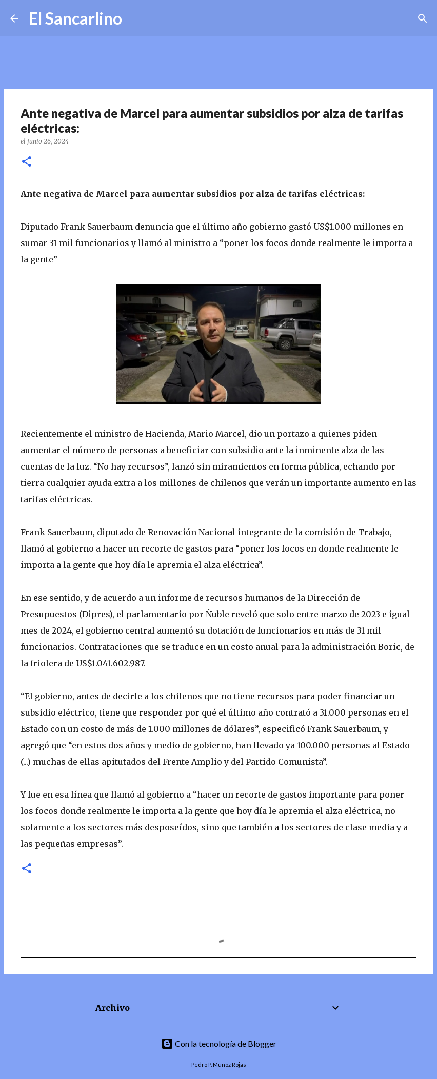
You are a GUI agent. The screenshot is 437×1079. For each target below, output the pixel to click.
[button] (27, 162)
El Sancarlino (75, 18)
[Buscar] (136, 18)
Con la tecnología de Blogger (218, 1043)
